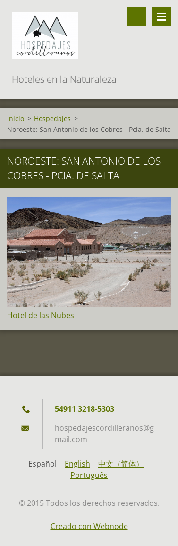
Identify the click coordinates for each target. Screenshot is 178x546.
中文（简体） (121, 464)
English (77, 464)
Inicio (15, 118)
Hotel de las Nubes (40, 315)
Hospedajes (52, 118)
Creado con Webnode (89, 526)
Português (89, 475)
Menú (161, 16)
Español (42, 464)
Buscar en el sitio (136, 16)
